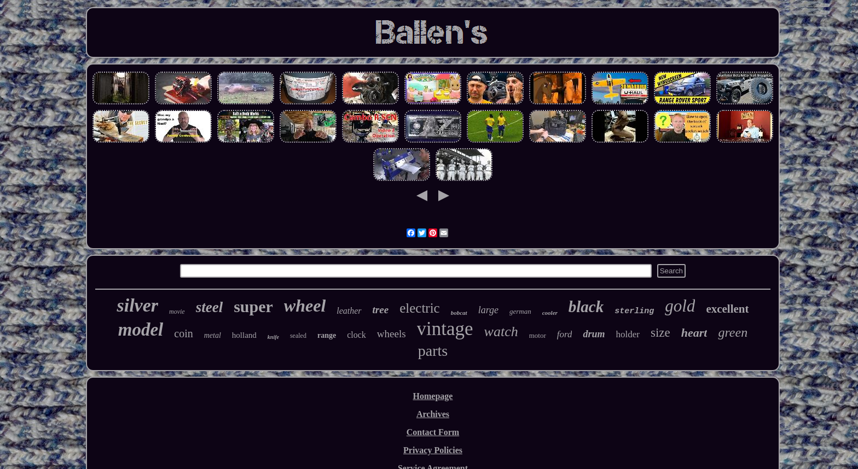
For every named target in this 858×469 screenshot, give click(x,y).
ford (564, 334)
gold (680, 305)
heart (694, 332)
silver (137, 305)
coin (183, 333)
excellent (727, 308)
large (488, 309)
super (253, 306)
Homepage (433, 396)
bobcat (459, 312)
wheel (305, 305)
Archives (432, 414)
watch (501, 331)
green (732, 332)
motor (537, 335)
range (326, 335)
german (520, 311)
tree (381, 309)
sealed (298, 335)
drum (594, 334)
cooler (550, 312)
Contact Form (433, 432)
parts (433, 350)
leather (349, 310)
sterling (634, 311)
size (660, 332)
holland (244, 335)
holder (628, 334)
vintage (445, 328)
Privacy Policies (432, 450)
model (140, 329)
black (586, 306)
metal (212, 335)
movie (177, 311)
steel (209, 307)
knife (273, 337)
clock (356, 334)
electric (419, 308)
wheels (391, 333)
